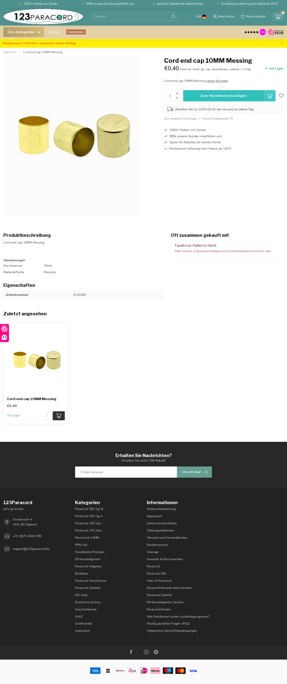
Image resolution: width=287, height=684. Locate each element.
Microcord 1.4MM (87, 538)
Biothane (81, 573)
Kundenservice (157, 545)
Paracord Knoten (159, 609)
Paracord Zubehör (88, 588)
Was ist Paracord (159, 581)
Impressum (154, 516)
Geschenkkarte (86, 609)
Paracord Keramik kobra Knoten (169, 588)
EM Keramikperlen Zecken (165, 602)
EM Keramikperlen (88, 559)
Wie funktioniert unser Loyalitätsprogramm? (178, 616)
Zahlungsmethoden (160, 530)
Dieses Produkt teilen (217, 118)
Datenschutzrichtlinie (162, 523)
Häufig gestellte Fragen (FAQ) (168, 623)
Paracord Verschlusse (90, 581)
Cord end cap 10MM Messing (42, 52)
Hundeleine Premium (89, 552)
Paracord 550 (156, 573)
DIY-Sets (81, 595)
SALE (79, 616)
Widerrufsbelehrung (161, 509)
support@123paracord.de (31, 549)
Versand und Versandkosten (167, 538)
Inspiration (76, 32)
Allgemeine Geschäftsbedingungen (172, 631)
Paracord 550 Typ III (89, 509)
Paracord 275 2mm (88, 530)
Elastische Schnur (88, 602)
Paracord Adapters (88, 566)
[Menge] (47, 415)
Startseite (9, 52)
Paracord (153, 566)
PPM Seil (81, 545)
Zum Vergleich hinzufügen (180, 118)
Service (54, 32)
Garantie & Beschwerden (165, 559)
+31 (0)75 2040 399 (27, 536)
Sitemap (153, 552)
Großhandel (83, 623)
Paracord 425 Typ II (88, 516)
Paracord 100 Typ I (88, 523)
